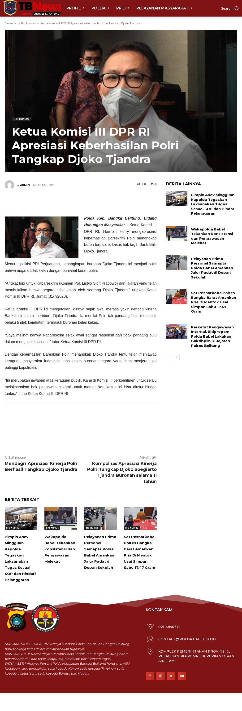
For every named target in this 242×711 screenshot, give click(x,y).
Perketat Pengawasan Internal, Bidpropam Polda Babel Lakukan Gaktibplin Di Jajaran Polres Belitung (211, 321)
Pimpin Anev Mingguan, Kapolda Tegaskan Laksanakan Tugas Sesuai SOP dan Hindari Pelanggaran (21, 561)
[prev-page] (169, 341)
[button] (230, 8)
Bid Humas (28, 23)
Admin (25, 185)
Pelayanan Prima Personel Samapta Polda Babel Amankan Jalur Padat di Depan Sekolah (99, 561)
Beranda (10, 23)
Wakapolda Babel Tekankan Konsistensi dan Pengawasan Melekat (60, 555)
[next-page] (177, 341)
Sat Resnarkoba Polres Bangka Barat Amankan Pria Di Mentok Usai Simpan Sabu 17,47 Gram (140, 567)
